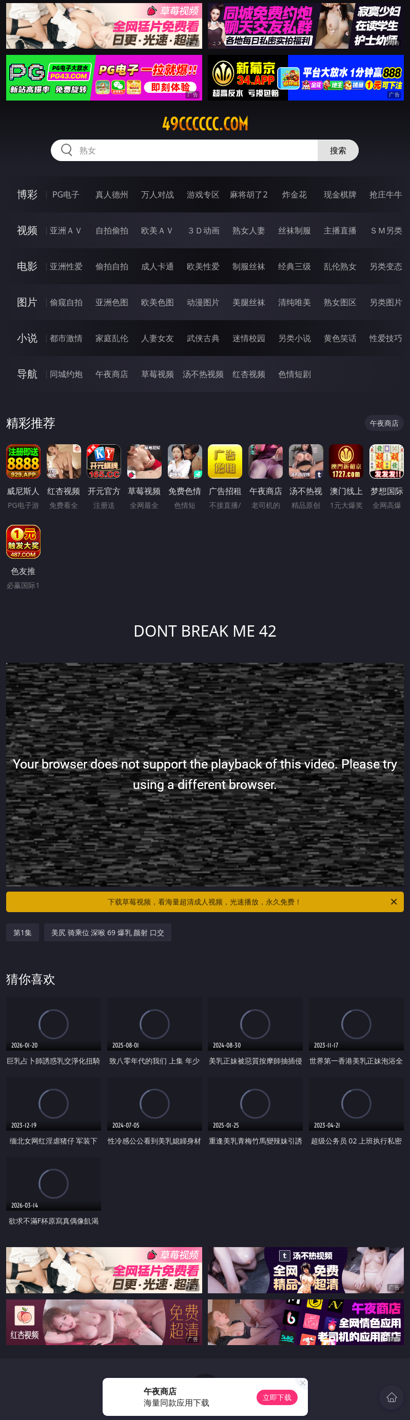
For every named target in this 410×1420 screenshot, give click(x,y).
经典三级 (294, 266)
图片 (27, 302)
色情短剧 (294, 374)
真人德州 (111, 194)
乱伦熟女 (340, 266)
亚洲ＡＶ (66, 230)
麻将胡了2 (248, 194)
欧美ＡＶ (157, 230)
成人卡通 (157, 266)
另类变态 (385, 266)
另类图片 (385, 302)
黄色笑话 (340, 338)
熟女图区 (340, 302)
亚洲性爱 (66, 266)
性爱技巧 (385, 338)
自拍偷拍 (111, 230)
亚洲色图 (111, 302)
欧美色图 (157, 302)
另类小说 (294, 338)
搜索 (338, 150)
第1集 (22, 932)
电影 (27, 266)
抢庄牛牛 (385, 194)
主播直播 (340, 230)
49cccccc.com (205, 124)
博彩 (27, 194)
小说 (27, 338)
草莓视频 (157, 374)
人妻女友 (157, 338)
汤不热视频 (203, 374)
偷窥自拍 (66, 302)
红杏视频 (248, 374)
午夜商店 (111, 374)
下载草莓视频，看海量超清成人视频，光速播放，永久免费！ (253, 902)
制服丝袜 (248, 266)
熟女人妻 (248, 230)
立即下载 (277, 1397)
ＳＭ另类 (385, 230)
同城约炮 (66, 374)
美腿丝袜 (248, 302)
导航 (27, 374)
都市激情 (66, 338)
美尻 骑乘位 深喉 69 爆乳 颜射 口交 (107, 932)
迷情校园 (248, 338)
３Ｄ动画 (203, 230)
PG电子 (66, 194)
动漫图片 (203, 302)
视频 (27, 230)
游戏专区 (203, 194)
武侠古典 (203, 338)
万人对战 (157, 194)
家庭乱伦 (111, 338)
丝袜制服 (294, 230)
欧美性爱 (203, 266)
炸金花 (294, 194)
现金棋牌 (340, 194)
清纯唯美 (294, 302)
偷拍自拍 (111, 266)
